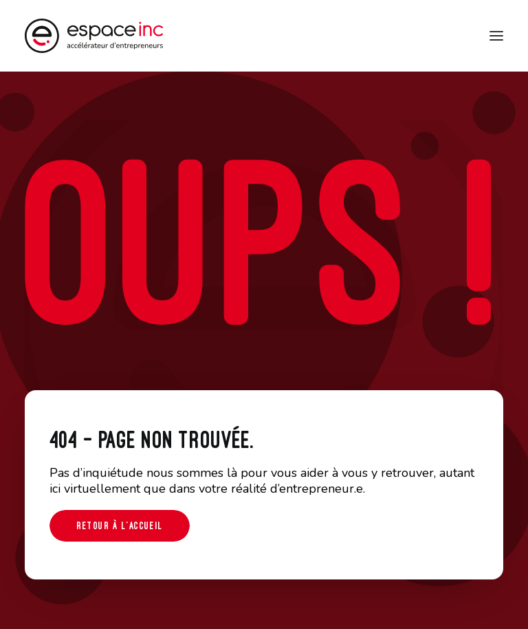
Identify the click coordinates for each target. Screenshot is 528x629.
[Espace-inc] (94, 36)
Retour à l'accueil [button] (119, 525)
